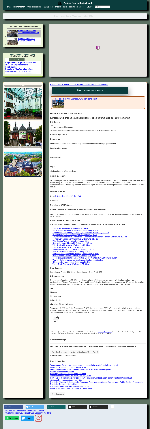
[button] (13, 407)
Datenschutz (21, 411)
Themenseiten (19, 7)
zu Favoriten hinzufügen (62, 127)
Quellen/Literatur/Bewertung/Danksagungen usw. (25, 413)
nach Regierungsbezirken (73, 7)
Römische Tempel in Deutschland (64, 384)
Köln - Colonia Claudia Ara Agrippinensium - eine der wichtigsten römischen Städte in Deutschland (91, 378)
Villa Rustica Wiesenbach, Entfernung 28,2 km (71, 252)
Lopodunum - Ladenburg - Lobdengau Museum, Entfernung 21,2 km (80, 233)
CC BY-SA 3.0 (36, 119)
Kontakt (41, 411)
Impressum (10, 411)
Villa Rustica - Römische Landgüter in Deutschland (71, 388)
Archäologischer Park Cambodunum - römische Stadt (74, 99)
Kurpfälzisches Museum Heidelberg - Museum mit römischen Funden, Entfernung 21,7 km (89, 237)
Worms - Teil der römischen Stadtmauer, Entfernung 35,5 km (77, 260)
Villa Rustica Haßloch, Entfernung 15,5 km (70, 228)
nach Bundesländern (52, 7)
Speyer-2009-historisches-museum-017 (24, 119)
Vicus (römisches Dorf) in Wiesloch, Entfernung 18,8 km (75, 230)
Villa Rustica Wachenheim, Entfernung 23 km (71, 241)
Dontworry (13, 119)
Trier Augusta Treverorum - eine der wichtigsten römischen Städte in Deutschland (84, 365)
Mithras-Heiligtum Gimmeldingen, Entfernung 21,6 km (74, 235)
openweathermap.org (104, 332)
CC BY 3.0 (25, 147)
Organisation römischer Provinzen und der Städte (70, 376)
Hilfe (49, 413)
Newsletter (31, 411)
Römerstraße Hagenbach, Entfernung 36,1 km (71, 262)
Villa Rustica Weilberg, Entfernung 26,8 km (70, 247)
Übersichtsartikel (34, 7)
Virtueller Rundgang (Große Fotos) (84, 352)
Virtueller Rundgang (59, 352)
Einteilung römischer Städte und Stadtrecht (68, 374)
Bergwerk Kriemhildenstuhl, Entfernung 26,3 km (72, 243)
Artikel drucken (58, 394)
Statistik (90, 7)
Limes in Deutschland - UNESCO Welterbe (68, 367)
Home (8, 7)
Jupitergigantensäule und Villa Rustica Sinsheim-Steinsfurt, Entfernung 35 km (84, 258)
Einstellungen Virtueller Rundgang (64, 355)
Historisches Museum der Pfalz (68, 196)
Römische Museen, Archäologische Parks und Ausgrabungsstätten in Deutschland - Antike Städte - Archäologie (96, 382)
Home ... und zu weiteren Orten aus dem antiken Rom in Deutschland (79, 85)
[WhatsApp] (12, 418)
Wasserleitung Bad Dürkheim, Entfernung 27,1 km (73, 249)
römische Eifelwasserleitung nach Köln (66, 380)
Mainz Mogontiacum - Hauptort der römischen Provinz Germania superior (80, 369)
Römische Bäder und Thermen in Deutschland (69, 386)
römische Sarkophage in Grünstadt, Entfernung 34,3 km (75, 254)
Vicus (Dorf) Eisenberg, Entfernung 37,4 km (70, 264)
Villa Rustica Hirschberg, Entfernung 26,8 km (71, 245)
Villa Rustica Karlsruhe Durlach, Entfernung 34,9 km (74, 256)
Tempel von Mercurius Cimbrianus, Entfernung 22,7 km (75, 239)
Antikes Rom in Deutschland (62, 372)
